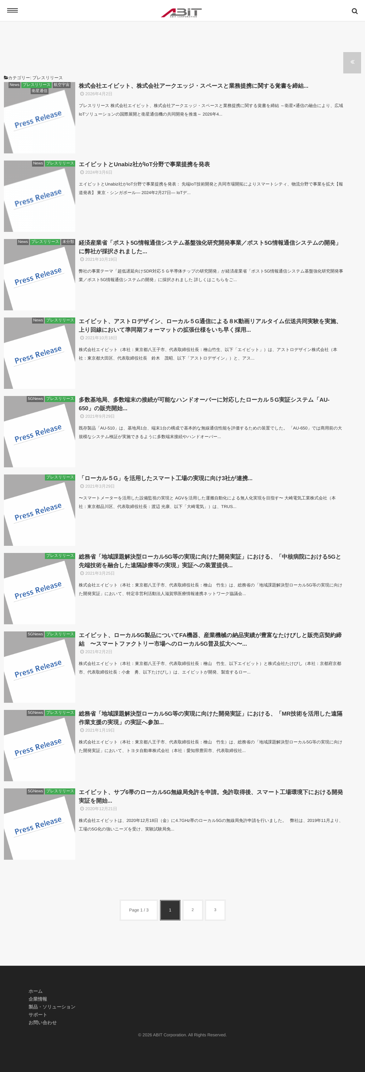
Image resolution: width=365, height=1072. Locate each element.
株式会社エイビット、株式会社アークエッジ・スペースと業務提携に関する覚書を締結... (193, 86)
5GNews (35, 399)
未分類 (68, 242)
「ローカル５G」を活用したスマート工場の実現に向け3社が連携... (166, 479)
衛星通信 (39, 91)
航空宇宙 (62, 85)
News (15, 85)
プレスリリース (36, 85)
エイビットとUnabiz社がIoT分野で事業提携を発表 (144, 165)
